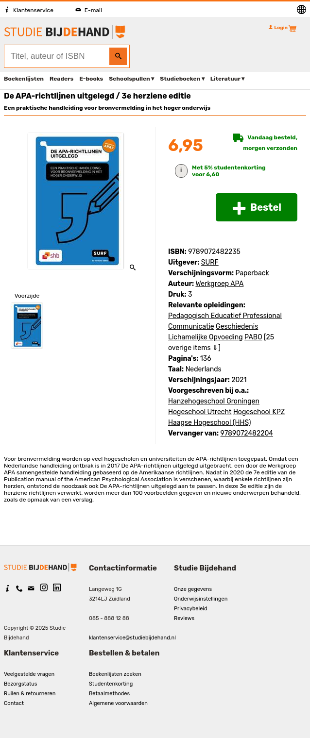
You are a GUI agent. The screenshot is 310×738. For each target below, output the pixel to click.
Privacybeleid (190, 608)
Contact (14, 703)
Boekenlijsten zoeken (115, 674)
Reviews (184, 618)
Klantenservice (28, 10)
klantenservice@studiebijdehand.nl (132, 638)
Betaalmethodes (109, 693)
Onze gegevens (193, 589)
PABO (253, 337)
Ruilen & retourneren (29, 693)
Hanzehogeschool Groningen (213, 401)
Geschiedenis (237, 326)
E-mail (88, 10)
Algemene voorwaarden (118, 703)
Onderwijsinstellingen (200, 599)
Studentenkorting (111, 684)
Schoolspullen (129, 78)
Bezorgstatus (20, 684)
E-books (91, 78)
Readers (61, 78)
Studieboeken (180, 78)
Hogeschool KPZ (259, 412)
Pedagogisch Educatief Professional (225, 316)
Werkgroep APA (219, 284)
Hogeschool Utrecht (199, 412)
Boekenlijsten (24, 78)
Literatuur (225, 78)
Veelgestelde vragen (29, 674)
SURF (210, 262)
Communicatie (191, 326)
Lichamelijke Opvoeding (205, 337)
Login (278, 28)
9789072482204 (247, 433)
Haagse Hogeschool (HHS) (209, 423)
